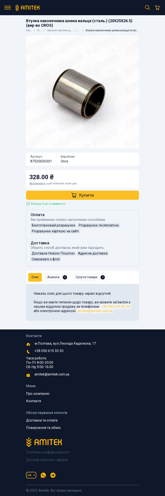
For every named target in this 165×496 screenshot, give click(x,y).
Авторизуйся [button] (37, 183)
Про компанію (38, 394)
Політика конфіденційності (48, 452)
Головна (31, 30)
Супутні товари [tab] (90, 277)
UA (29, 475)
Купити (82, 195)
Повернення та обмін (43, 428)
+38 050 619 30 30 (115, 306)
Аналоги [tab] (57, 277)
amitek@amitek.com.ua (95, 311)
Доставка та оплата (42, 420)
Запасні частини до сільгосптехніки (69, 30)
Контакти (33, 401)
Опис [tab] (35, 277)
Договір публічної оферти (47, 460)
